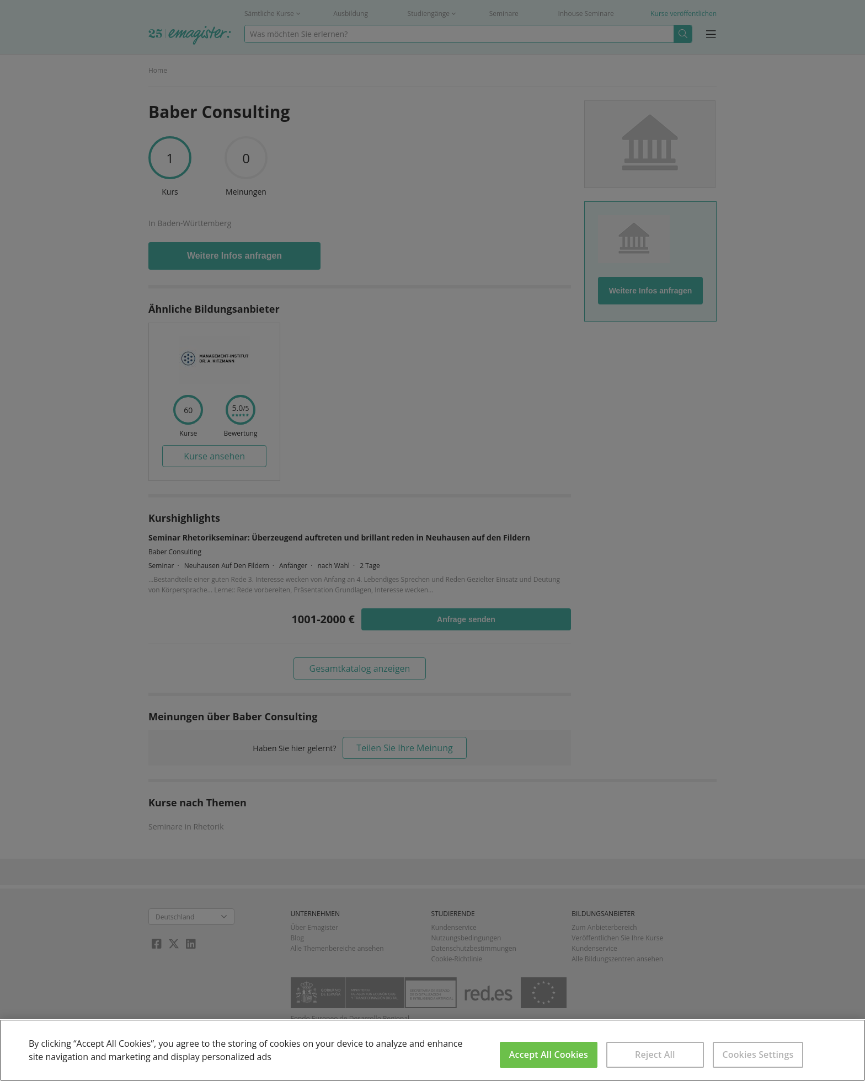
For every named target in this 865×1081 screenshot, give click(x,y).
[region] (432, 1050)
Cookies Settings (757, 1054)
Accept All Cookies (548, 1054)
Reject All (655, 1054)
